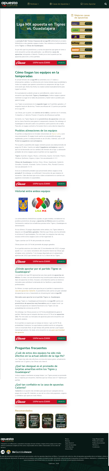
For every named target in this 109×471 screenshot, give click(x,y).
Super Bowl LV (69, 443)
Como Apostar (88, 4)
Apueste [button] (61, 63)
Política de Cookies (97, 441)
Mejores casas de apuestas (80, 16)
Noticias (32, 4)
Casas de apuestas (70, 445)
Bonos (67, 439)
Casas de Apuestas (59, 4)
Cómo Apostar (69, 447)
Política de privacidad (98, 443)
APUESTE (88, 23)
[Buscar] (106, 4)
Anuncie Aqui (69, 449)
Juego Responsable (98, 439)
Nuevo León (56, 134)
